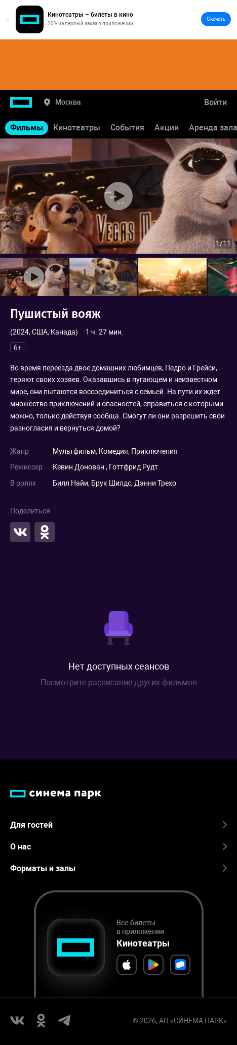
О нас (118, 846)
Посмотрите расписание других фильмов (119, 682)
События (127, 127)
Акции (166, 127)
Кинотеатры (76, 127)
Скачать (216, 19)
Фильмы (26, 127)
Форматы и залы (118, 868)
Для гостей (118, 825)
